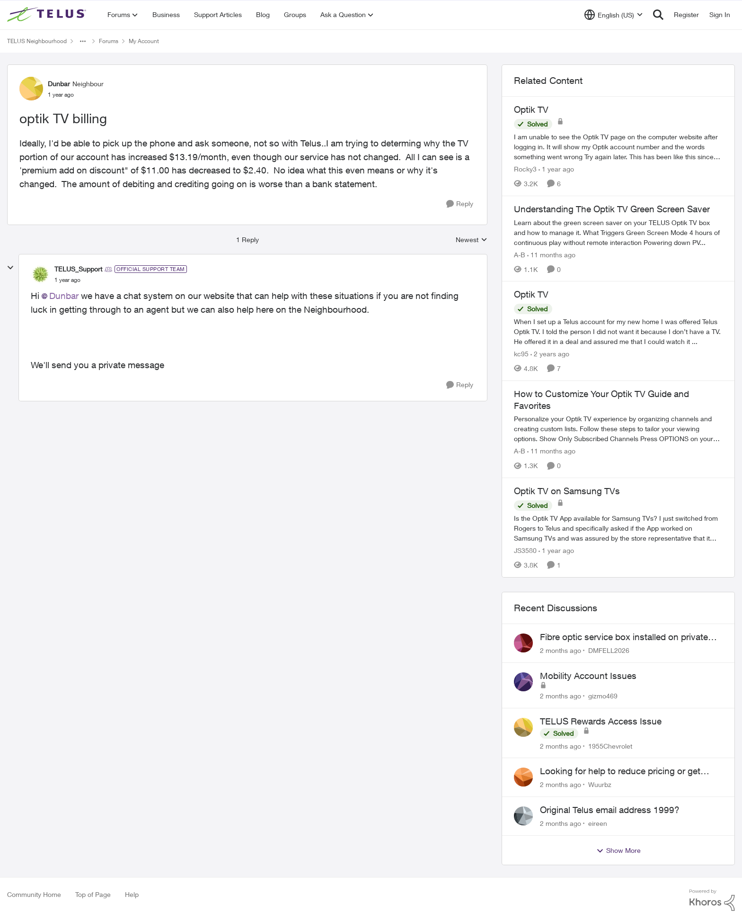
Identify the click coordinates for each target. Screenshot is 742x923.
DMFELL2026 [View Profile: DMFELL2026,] (608, 650)
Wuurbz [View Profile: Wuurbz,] (599, 784)
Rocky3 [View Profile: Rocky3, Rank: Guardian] (525, 169)
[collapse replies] (10, 267)
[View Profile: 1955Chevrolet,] (523, 727)
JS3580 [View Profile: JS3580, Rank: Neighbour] (525, 550)
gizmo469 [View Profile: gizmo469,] (603, 696)
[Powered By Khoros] (712, 900)
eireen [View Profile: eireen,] (597, 823)
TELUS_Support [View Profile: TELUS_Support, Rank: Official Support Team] (78, 269)
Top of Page (93, 894)
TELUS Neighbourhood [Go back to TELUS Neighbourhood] (37, 41)
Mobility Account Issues (588, 675)
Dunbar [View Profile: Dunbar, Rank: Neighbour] (59, 84)
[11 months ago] (551, 254)
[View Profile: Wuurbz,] (523, 777)
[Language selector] (613, 14)
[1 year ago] (556, 169)
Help (132, 894)
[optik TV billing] (67, 280)
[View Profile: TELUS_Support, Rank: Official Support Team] (40, 274)
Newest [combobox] (471, 239)
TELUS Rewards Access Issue (601, 721)
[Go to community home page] (47, 14)
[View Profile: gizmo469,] (523, 681)
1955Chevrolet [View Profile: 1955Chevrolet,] (610, 746)
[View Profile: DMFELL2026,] (523, 642)
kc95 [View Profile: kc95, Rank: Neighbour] (521, 354)
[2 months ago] (560, 650)
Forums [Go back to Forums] (108, 41)
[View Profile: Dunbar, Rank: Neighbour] (31, 88)
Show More (618, 850)
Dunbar (64, 295)
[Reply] (459, 204)
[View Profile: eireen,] (523, 815)
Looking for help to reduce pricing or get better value (620, 771)
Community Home (34, 894)
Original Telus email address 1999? (610, 810)
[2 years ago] (549, 354)
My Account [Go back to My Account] (144, 41)
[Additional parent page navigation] (82, 41)
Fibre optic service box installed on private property (624, 637)
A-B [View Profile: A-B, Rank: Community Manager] (519, 254)
